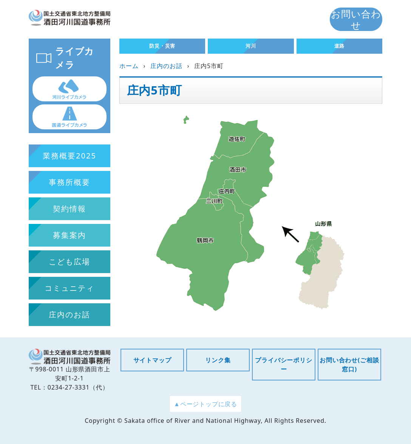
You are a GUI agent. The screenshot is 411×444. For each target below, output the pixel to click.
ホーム (128, 66)
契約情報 (69, 208)
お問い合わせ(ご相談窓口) (349, 364)
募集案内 (69, 235)
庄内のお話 (166, 66)
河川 (251, 45)
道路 (339, 45)
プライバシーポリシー (283, 364)
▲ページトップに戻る (205, 404)
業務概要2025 (69, 156)
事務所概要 (69, 182)
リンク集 (217, 360)
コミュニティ (69, 288)
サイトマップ (152, 360)
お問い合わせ (356, 19)
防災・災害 (162, 45)
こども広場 (69, 261)
